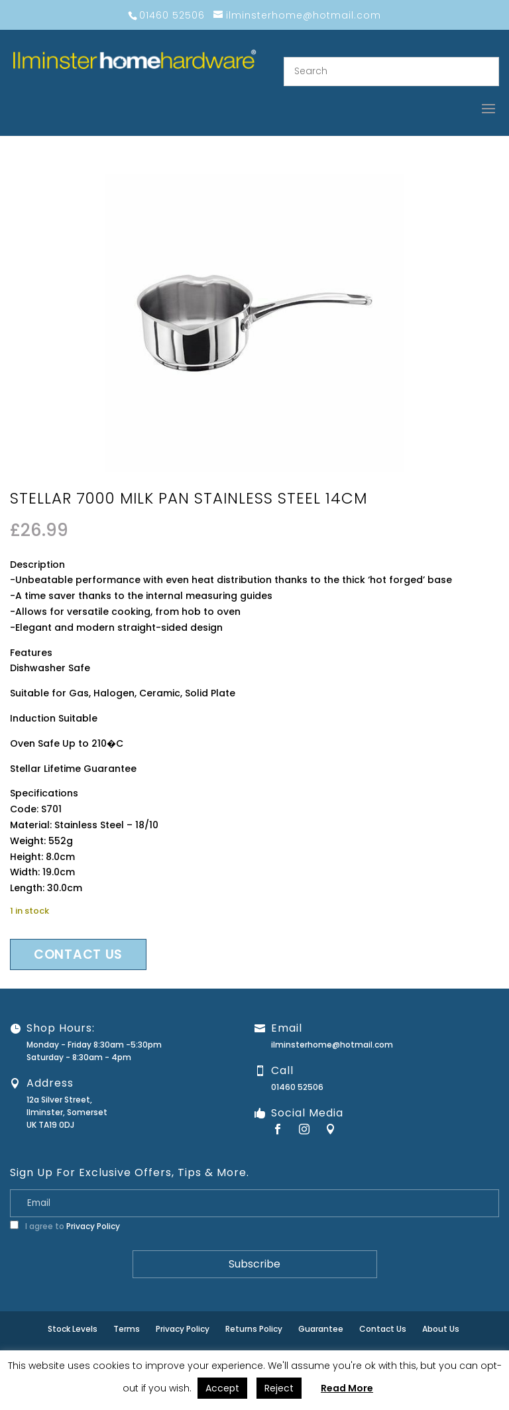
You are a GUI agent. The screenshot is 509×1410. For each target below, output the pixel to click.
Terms (126, 1328)
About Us (440, 1328)
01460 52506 (297, 1087)
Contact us (78, 954)
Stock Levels (72, 1328)
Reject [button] (279, 1388)
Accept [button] (222, 1388)
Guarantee (320, 1328)
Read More (347, 1388)
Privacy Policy (93, 1226)
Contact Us (382, 1328)
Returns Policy (253, 1328)
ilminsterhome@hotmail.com (332, 1044)
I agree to (65, 1226)
